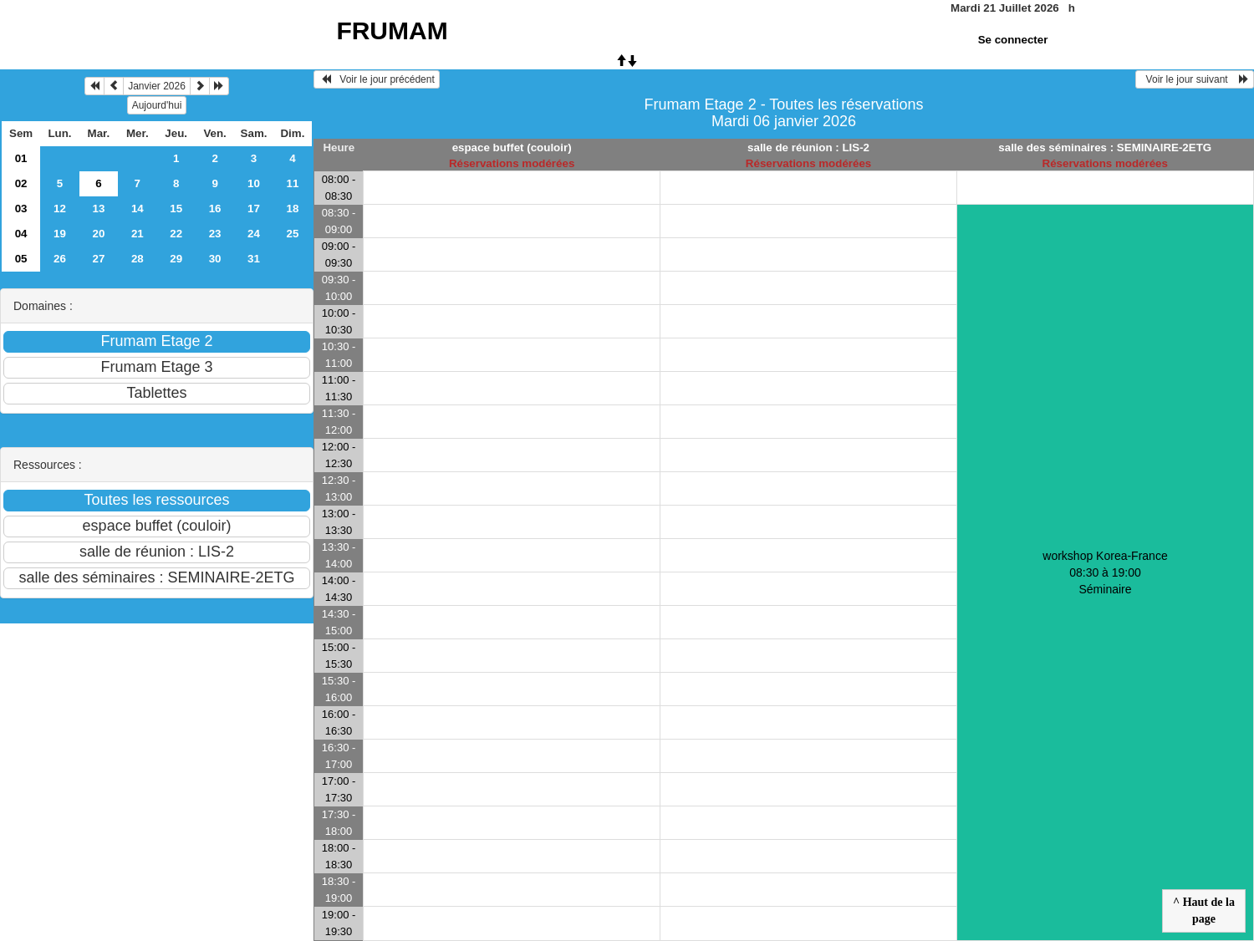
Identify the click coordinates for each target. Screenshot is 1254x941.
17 (253, 208)
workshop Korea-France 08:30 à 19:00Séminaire (1104, 572)
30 (215, 258)
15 (176, 208)
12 (60, 208)
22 (176, 233)
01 (21, 158)
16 (215, 208)
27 (98, 258)
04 (21, 233)
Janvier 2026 (157, 86)
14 (137, 208)
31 (253, 258)
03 (21, 208)
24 (253, 233)
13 (98, 208)
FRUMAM (391, 30)
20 (98, 233)
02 (21, 183)
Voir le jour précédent (377, 79)
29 (176, 258)
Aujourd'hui (157, 105)
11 (293, 183)
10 (253, 183)
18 (293, 208)
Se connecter (1013, 39)
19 (60, 233)
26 (60, 258)
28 (137, 258)
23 (215, 233)
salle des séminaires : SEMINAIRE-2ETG (1104, 147)
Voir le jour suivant (1194, 79)
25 (293, 233)
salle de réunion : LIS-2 (808, 147)
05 (21, 258)
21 (137, 233)
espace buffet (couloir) (512, 147)
